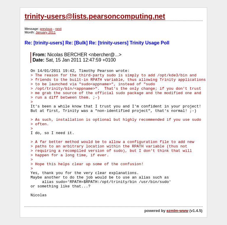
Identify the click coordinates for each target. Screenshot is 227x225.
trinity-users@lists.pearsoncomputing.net (95, 16)
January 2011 (46, 32)
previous (46, 28)
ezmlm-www (177, 210)
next (58, 28)
